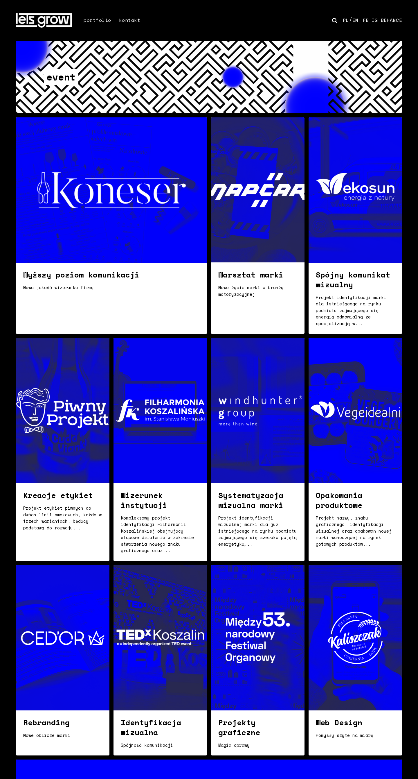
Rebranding (46, 722)
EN (355, 20)
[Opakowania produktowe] (355, 449)
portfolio (97, 20)
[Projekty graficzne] (258, 660)
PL (346, 20)
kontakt (129, 20)
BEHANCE (391, 20)
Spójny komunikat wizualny (353, 279)
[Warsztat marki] (258, 225)
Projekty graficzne (239, 727)
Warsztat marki (250, 274)
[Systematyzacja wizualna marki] (258, 449)
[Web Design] (355, 660)
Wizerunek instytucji (144, 500)
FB (366, 20)
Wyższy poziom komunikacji (81, 274)
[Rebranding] (62, 660)
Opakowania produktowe (339, 500)
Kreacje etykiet (58, 495)
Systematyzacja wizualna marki (250, 500)
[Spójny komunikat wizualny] (355, 225)
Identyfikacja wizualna (151, 727)
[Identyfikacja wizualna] (160, 660)
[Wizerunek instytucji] (160, 449)
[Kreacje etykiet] (62, 449)
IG (375, 20)
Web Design (339, 722)
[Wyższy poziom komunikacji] (111, 225)
